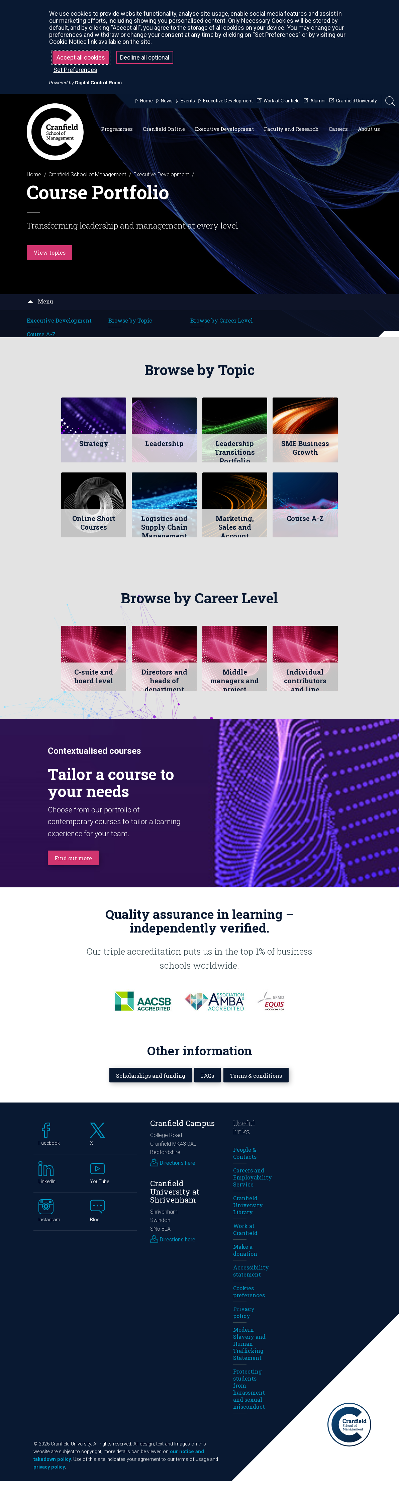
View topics (51, 252)
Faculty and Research (291, 128)
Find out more (75, 872)
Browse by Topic (130, 320)
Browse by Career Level (221, 320)
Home (34, 174)
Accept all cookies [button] (81, 57)
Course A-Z (41, 334)
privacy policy (49, 1481)
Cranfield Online (164, 128)
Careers (338, 128)
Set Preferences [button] (75, 69)
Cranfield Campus (182, 1137)
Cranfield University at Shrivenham (174, 1206)
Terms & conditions (261, 1089)
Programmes (117, 128)
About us (369, 128)
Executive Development (224, 128)
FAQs (209, 1089)
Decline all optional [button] (144, 57)
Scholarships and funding (147, 1089)
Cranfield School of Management (87, 174)
